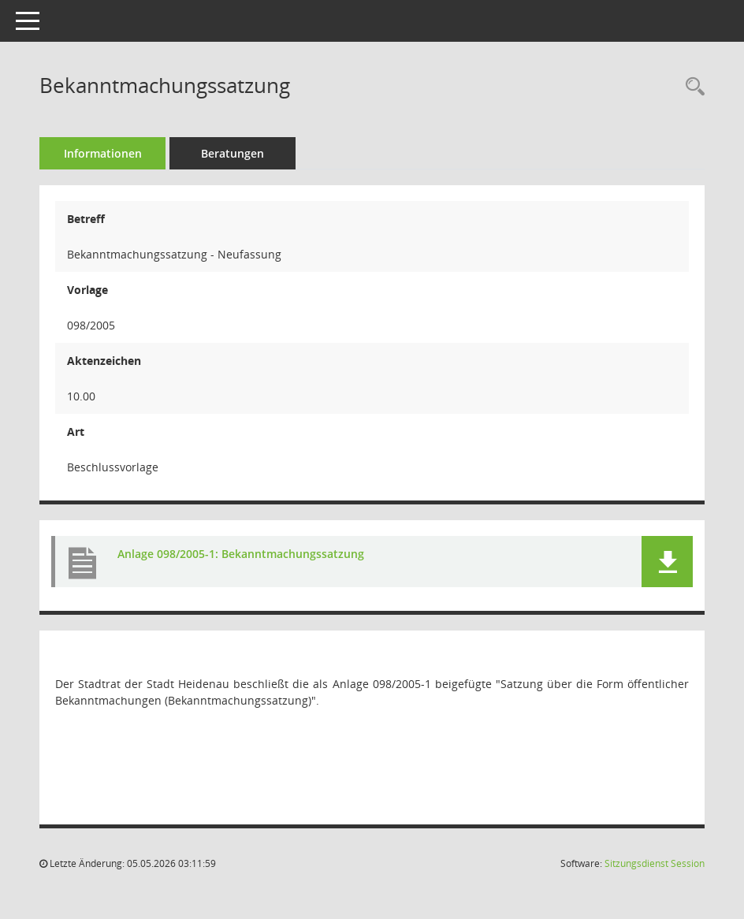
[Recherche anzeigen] (691, 87)
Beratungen (232, 153)
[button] (667, 561)
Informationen (103, 153)
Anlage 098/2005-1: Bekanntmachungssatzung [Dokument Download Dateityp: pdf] (240, 553)
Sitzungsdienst (654, 863)
